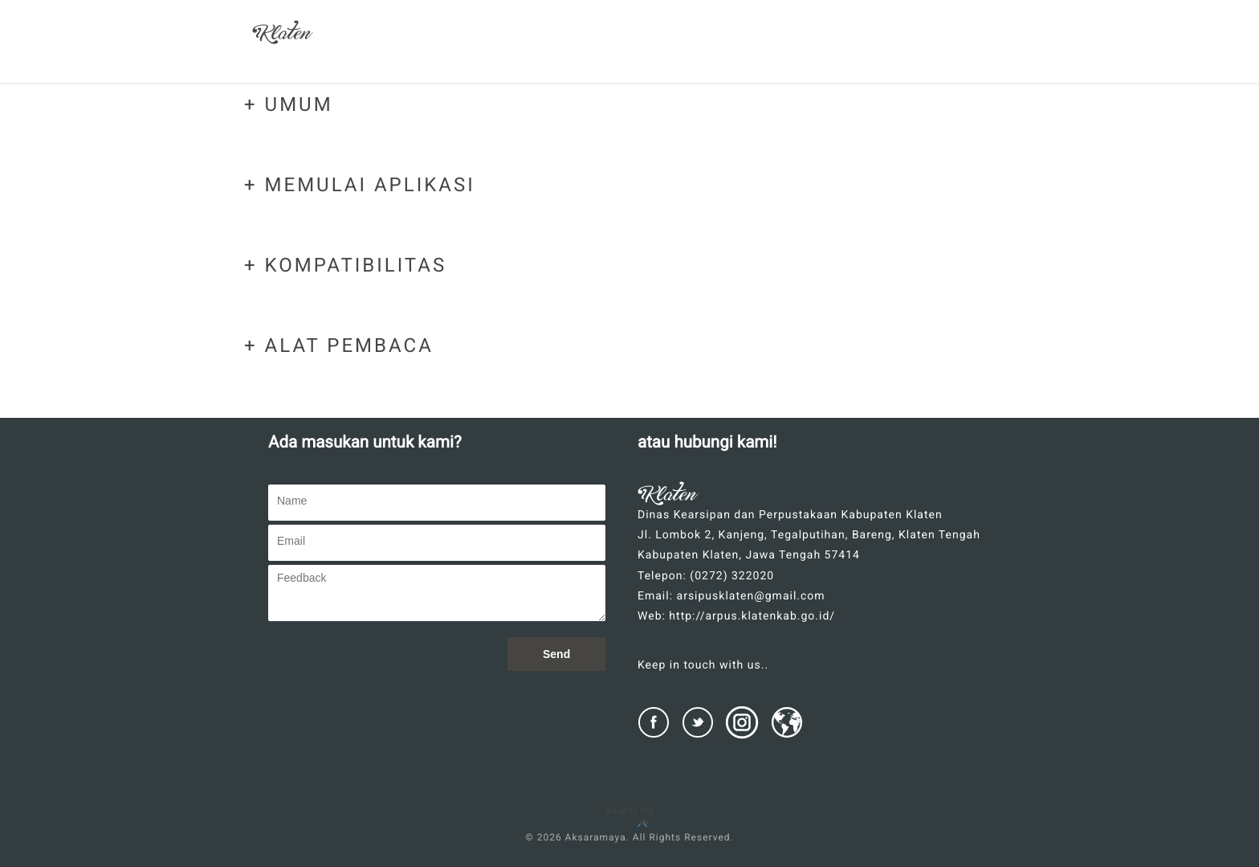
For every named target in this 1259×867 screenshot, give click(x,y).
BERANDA (512, 47)
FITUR (670, 47)
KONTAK (973, 47)
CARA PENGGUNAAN (862, 47)
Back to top (629, 810)
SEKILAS (595, 47)
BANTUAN (747, 47)
